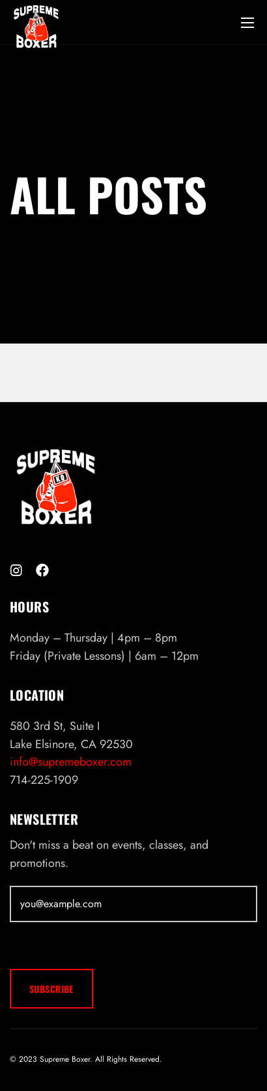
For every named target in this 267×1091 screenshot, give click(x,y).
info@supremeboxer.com (71, 761)
